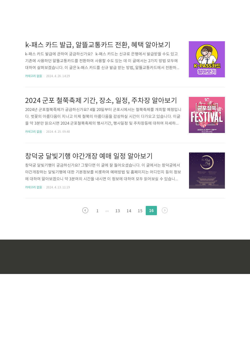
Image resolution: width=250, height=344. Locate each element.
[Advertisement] (81, 46)
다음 (165, 280)
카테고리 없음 (33, 146)
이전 (85, 280)
